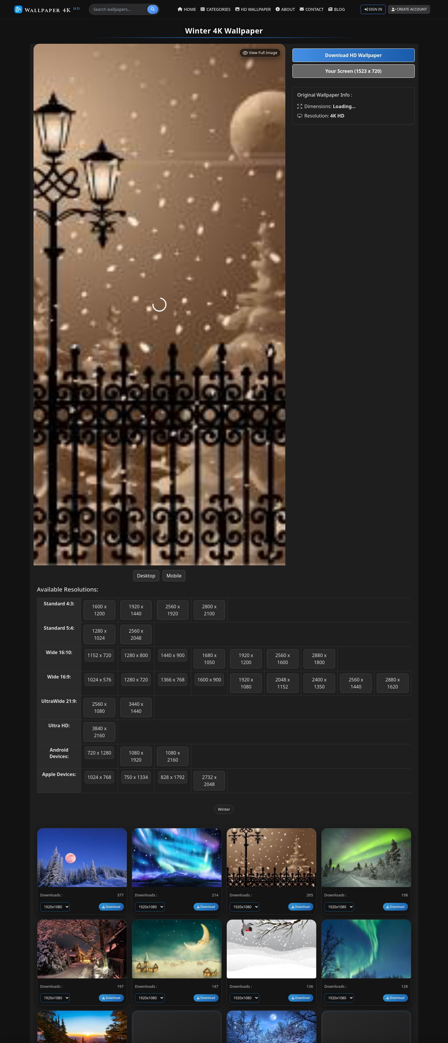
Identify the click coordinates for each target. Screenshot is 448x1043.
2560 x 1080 (99, 707)
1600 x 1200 (99, 610)
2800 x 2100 (209, 610)
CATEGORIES (217, 9)
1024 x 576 (99, 679)
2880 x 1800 (319, 659)
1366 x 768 (173, 679)
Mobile (173, 575)
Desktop (146, 575)
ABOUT (285, 9)
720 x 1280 (99, 753)
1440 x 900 (173, 655)
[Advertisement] (353, 170)
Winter (224, 809)
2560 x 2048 (136, 634)
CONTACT (311, 9)
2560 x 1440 (356, 683)
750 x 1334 (136, 777)
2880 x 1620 (392, 683)
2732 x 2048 (209, 780)
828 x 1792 (173, 777)
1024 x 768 (99, 777)
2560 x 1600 (282, 659)
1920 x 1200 (246, 659)
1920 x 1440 (136, 610)
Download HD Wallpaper (353, 55)
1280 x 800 (136, 655)
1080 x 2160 (172, 756)
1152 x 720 (99, 655)
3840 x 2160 (99, 732)
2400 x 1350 (319, 683)
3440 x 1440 (136, 707)
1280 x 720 (136, 679)
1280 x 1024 (99, 634)
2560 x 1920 (172, 610)
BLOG (336, 9)
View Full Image (260, 53)
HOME (188, 9)
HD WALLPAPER (253, 9)
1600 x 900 (209, 679)
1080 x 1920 (136, 756)
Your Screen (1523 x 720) (353, 71)
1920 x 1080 (246, 683)
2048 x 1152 (282, 683)
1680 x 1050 (209, 659)
